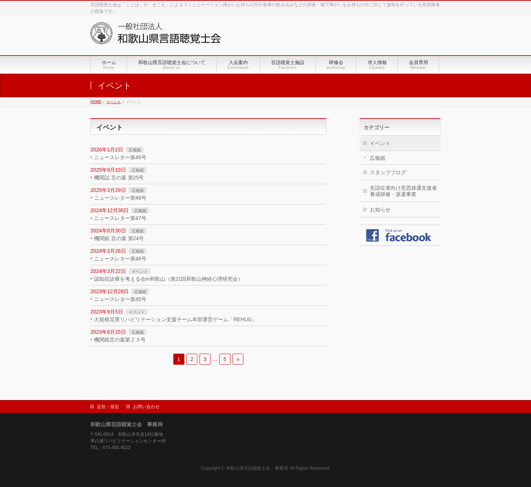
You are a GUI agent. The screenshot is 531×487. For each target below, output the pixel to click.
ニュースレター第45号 (120, 299)
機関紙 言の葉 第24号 (119, 238)
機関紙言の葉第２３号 (120, 340)
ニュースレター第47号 (120, 218)
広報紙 (135, 150)
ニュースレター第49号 (120, 157)
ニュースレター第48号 (120, 198)
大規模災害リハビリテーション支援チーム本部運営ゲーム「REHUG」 (175, 319)
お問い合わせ (146, 406)
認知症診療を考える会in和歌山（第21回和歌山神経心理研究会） (168, 279)
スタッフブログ (388, 172)
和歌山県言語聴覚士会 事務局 (257, 468)
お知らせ (380, 210)
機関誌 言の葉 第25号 (119, 178)
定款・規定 (108, 406)
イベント (140, 271)
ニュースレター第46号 (120, 259)
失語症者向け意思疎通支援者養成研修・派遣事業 (403, 191)
